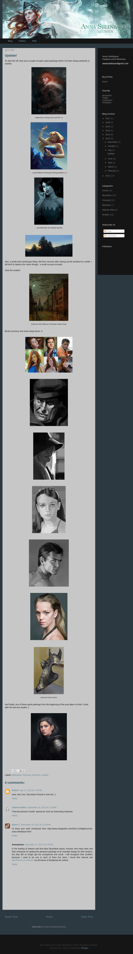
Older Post (87, 916)
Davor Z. (16, 824)
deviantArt (107, 95)
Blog (10, 41)
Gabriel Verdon (19, 807)
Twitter (105, 98)
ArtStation (106, 102)
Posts (108, 231)
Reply (14, 798)
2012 (108, 138)
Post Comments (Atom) (55, 927)
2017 (108, 118)
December (113, 142)
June (110, 158)
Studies (45, 775)
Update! (111, 153)
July (110, 150)
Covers (105, 190)
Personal (27, 775)
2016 (108, 122)
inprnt (104, 81)
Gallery (22, 41)
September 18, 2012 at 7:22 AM (41, 807)
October (112, 146)
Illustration (17, 775)
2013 (108, 134)
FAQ (34, 41)
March (111, 167)
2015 (108, 126)
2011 (108, 176)
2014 (108, 130)
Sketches (36, 775)
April (110, 162)
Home (49, 916)
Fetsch (15, 790)
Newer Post (11, 916)
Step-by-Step (108, 210)
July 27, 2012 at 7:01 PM (30, 790)
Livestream (107, 100)
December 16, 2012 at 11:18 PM (36, 824)
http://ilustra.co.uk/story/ (23, 860)
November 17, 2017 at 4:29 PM (39, 844)
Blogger (84, 948)
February (112, 171)
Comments (110, 236)
